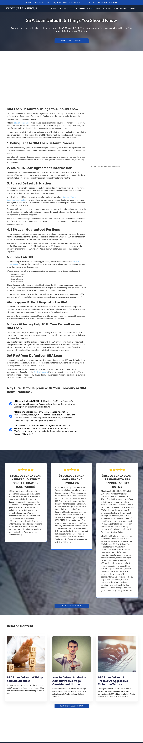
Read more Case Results (72, 606)
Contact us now (41, 372)
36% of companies (22, 123)
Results (123, 8)
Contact (133, 8)
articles (100, 8)
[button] (65, 8)
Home (53, 8)
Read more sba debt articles (72, 706)
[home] (22, 8)
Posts (108, 8)
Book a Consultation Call (72, 40)
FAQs (115, 8)
